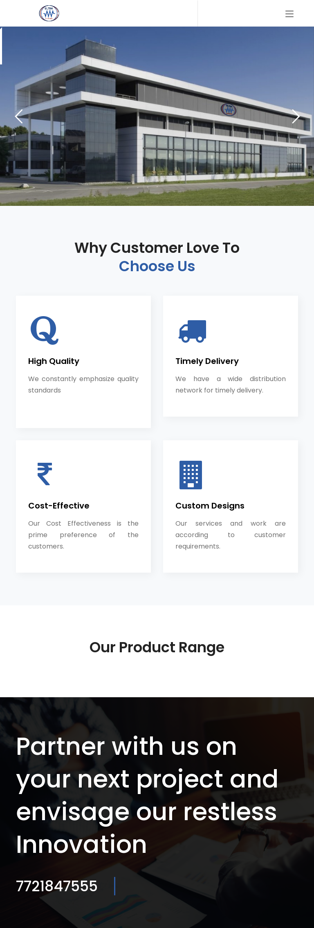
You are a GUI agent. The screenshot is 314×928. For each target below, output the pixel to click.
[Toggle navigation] (289, 14)
